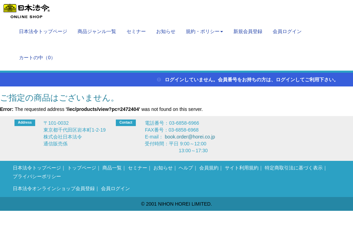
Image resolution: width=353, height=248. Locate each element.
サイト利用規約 (242, 167)
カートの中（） (37, 57)
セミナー (136, 31)
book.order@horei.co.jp (190, 137)
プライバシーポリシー (37, 176)
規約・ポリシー (204, 31)
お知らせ (165, 31)
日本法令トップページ (43, 31)
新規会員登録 (247, 31)
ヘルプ (186, 167)
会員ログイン (287, 31)
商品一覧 (112, 167)
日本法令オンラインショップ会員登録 (54, 188)
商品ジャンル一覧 (97, 31)
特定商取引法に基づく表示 (294, 167)
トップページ (81, 167)
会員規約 (209, 167)
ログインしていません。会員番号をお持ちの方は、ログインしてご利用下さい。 (248, 79)
